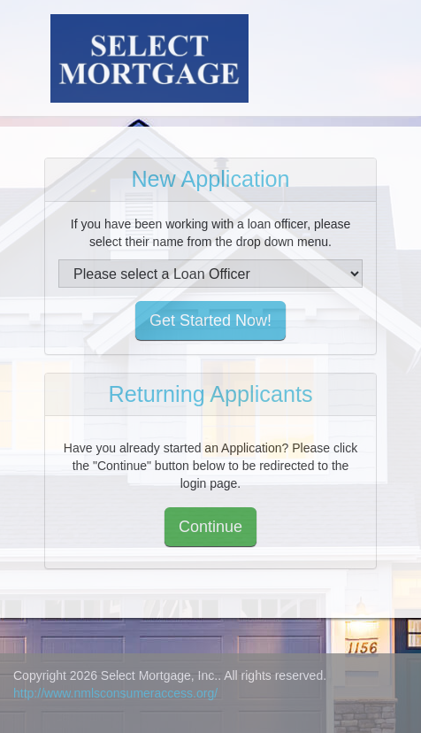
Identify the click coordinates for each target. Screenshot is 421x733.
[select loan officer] (210, 273)
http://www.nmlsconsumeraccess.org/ (115, 693)
